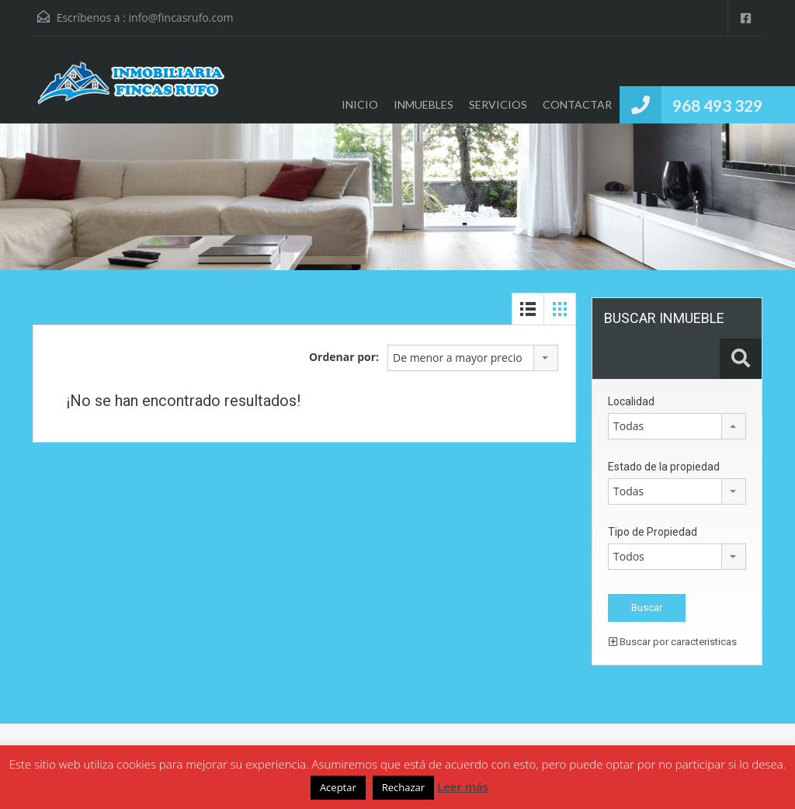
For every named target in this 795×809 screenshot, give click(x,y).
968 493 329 (717, 105)
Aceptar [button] (338, 787)
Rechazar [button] (403, 787)
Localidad (631, 401)
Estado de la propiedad (664, 466)
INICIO (360, 104)
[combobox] (472, 358)
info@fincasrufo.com (181, 17)
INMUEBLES (423, 104)
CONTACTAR (577, 104)
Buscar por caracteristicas (673, 642)
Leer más (462, 786)
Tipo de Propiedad (652, 532)
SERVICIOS (498, 104)
